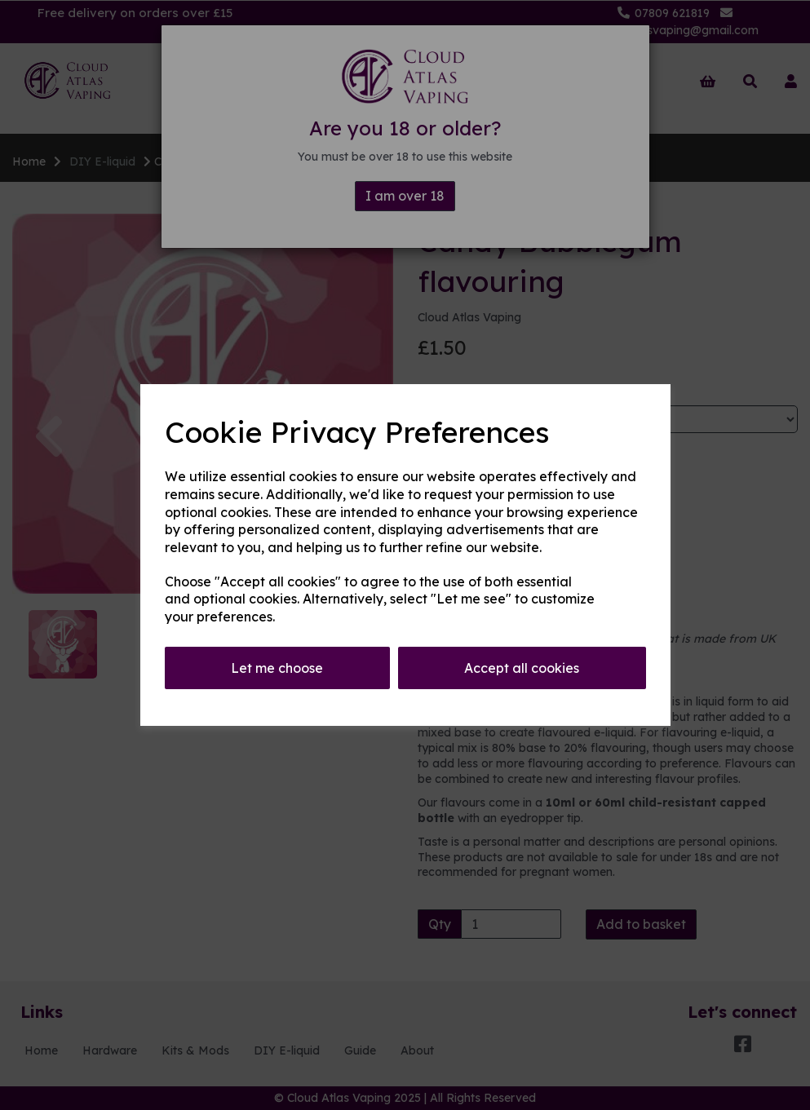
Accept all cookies (521, 668)
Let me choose (277, 668)
